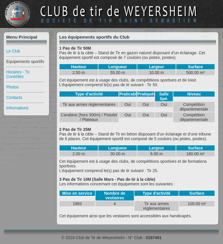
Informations (17, 108)
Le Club (12, 51)
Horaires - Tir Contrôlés (17, 74)
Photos (12, 87)
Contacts (13, 97)
